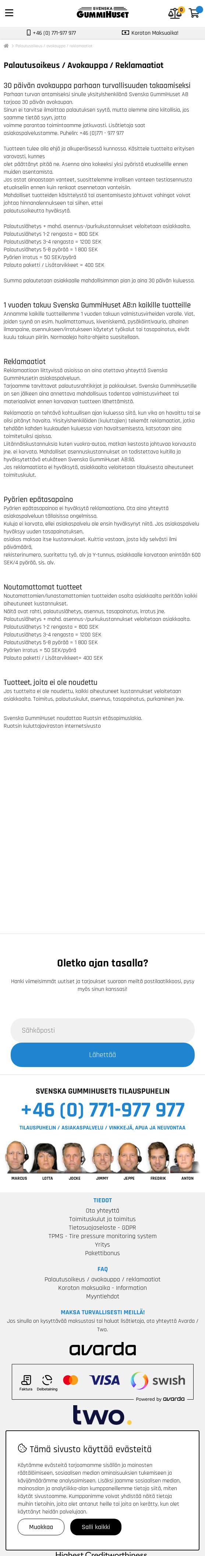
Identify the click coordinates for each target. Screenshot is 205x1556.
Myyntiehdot (102, 1296)
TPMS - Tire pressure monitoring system (103, 1236)
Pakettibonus (102, 1253)
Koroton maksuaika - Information (102, 1288)
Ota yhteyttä (102, 1210)
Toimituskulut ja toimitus (102, 1219)
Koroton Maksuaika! (155, 33)
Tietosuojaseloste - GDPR (102, 1227)
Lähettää (102, 1055)
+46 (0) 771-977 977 (102, 1110)
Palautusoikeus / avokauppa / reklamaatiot (53, 46)
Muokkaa (41, 1527)
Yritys (102, 1244)
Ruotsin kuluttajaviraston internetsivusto (52, 726)
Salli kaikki (96, 1527)
